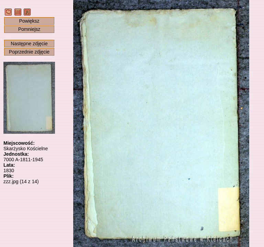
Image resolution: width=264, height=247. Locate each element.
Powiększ (29, 21)
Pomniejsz (29, 29)
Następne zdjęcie (29, 43)
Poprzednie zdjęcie (29, 52)
